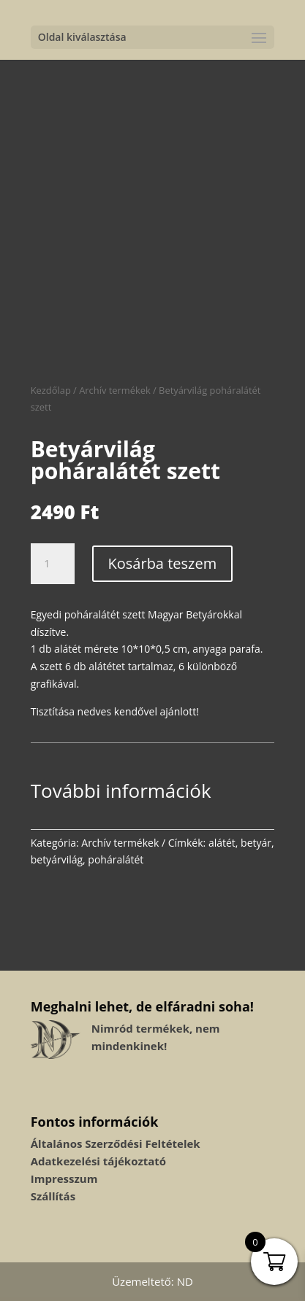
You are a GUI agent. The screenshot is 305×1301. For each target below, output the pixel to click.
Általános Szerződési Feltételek (115, 1143)
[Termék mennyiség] (53, 563)
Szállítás (53, 1196)
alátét (222, 843)
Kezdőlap (51, 390)
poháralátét (115, 859)
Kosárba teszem (162, 563)
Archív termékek (114, 390)
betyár (256, 843)
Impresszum (64, 1178)
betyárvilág (57, 859)
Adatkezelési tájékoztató (98, 1161)
